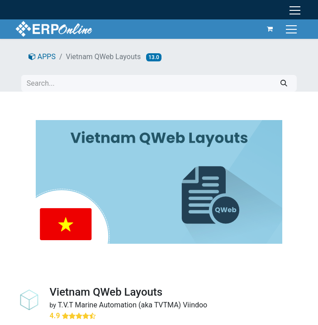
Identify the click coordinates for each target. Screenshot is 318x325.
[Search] (284, 83)
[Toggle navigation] (292, 28)
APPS (42, 56)
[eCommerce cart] (270, 29)
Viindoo (195, 305)
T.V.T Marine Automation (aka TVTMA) (119, 305)
